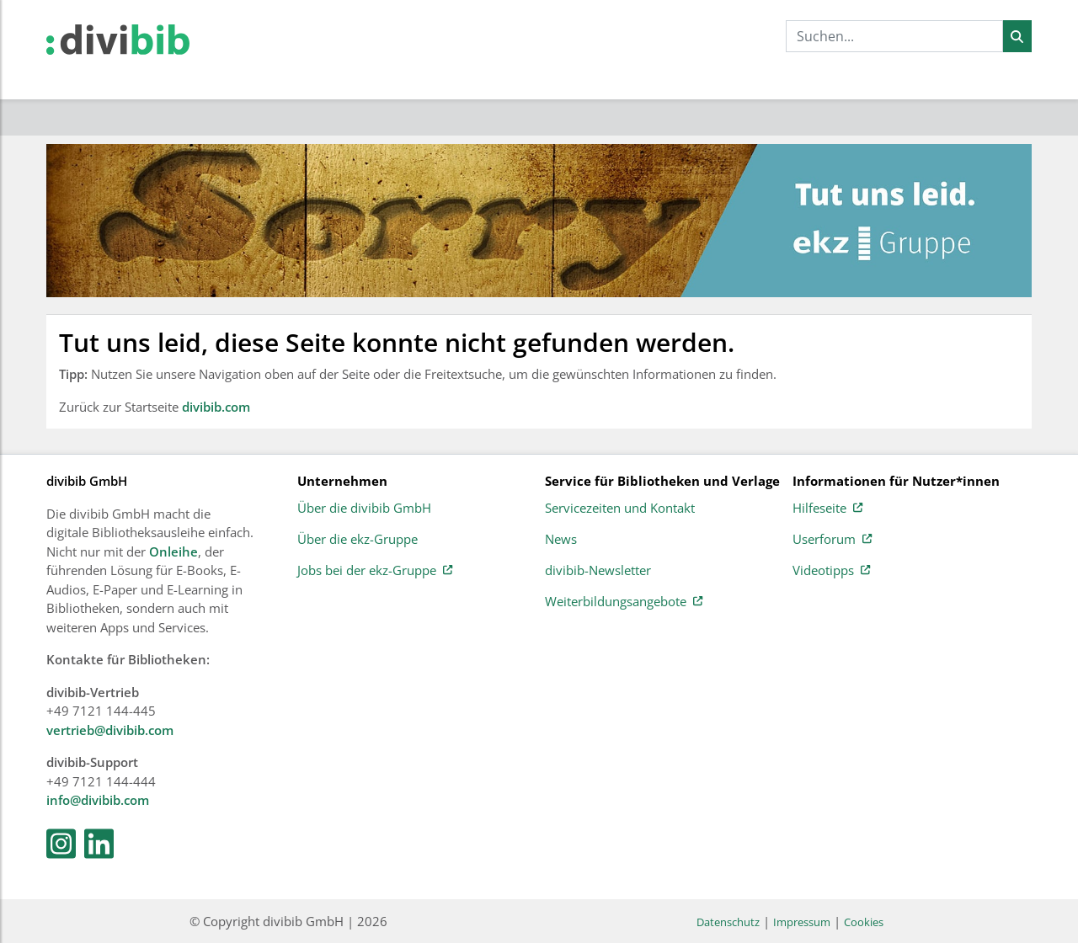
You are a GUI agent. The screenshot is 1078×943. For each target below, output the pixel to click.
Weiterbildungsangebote (623, 602)
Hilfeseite (827, 508)
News (561, 540)
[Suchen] (1017, 36)
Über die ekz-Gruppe (357, 540)
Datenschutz (728, 922)
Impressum (801, 922)
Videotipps (831, 571)
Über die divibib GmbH (364, 508)
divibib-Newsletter (598, 571)
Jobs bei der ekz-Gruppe (374, 571)
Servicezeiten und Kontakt (620, 508)
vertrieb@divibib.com (109, 730)
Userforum (832, 540)
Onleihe (173, 551)
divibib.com (216, 406)
